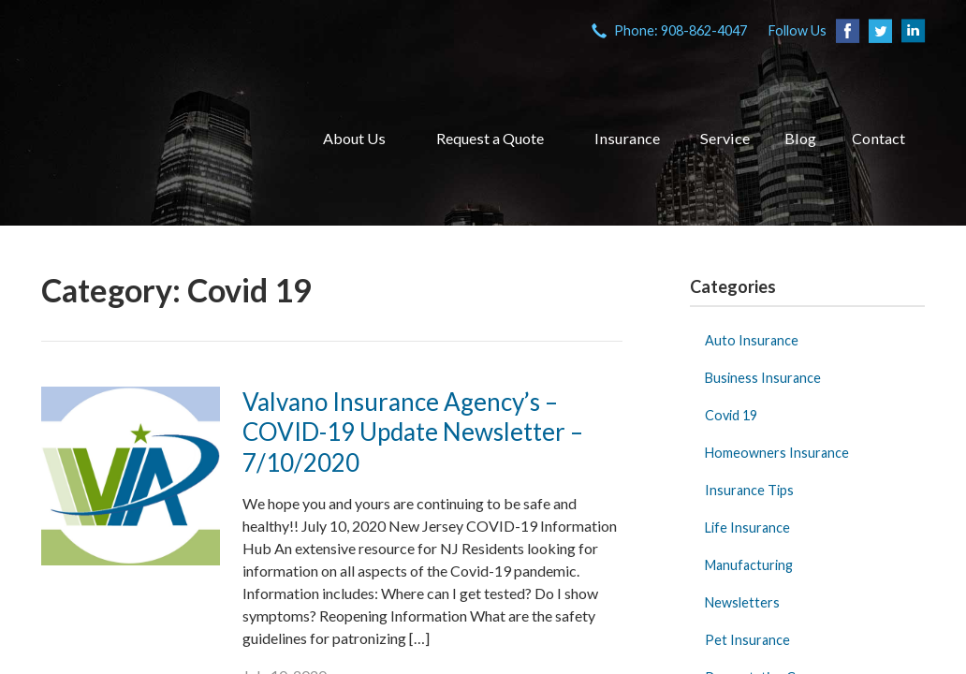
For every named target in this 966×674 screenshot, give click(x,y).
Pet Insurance (747, 640)
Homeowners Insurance (777, 453)
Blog (800, 138)
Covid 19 (731, 415)
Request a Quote (490, 138)
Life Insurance (747, 527)
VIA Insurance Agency (158, 138)
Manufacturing (749, 565)
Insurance (627, 138)
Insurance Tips (749, 490)
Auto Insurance (751, 340)
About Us (354, 138)
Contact (878, 138)
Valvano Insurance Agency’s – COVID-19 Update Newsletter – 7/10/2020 (412, 432)
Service (725, 138)
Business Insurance (763, 378)
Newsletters (742, 602)
